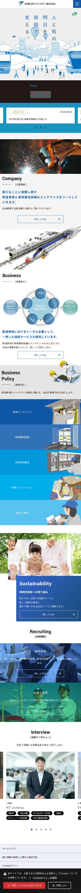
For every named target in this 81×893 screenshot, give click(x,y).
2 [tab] (41, 128)
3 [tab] (46, 128)
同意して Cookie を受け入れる (24, 885)
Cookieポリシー (10, 865)
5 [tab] (50, 829)
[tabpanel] (40, 115)
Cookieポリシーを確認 (42, 878)
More (40, 94)
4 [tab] (46, 829)
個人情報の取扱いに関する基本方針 (20, 857)
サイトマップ (9, 848)
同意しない (59, 885)
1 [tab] (36, 128)
